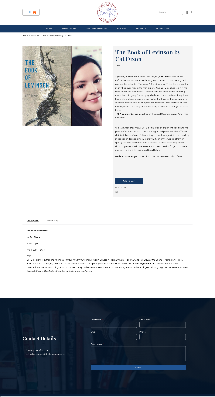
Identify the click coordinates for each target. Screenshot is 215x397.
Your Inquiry (97, 344)
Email (94, 332)
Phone (142, 332)
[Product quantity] (129, 174)
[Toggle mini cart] (192, 12)
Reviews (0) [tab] (52, 220)
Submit (138, 367)
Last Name (144, 319)
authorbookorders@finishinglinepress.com (46, 354)
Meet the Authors (96, 28)
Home (49, 28)
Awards (121, 28)
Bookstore (162, 28)
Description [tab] (33, 220)
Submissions (69, 28)
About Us (140, 28)
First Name (97, 319)
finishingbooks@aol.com (37, 350)
